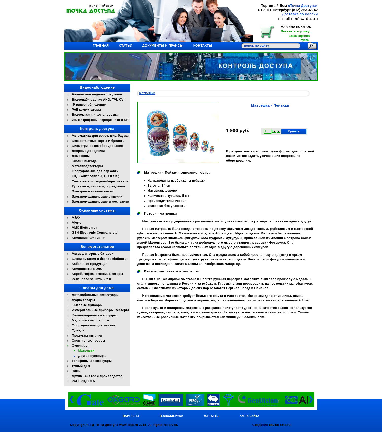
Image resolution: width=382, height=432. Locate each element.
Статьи (125, 45)
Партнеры (131, 415)
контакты (251, 151)
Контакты (202, 45)
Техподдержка (171, 415)
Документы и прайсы (162, 45)
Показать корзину (295, 31)
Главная (101, 45)
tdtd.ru (285, 425)
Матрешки (147, 93)
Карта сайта (249, 415)
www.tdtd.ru (128, 425)
